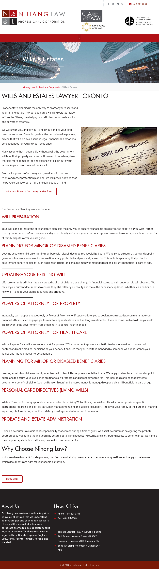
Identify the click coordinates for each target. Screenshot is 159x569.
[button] (79, 37)
